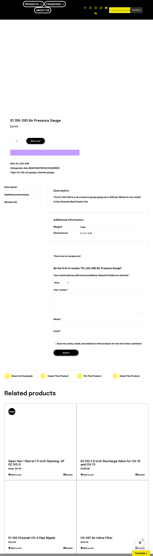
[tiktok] (101, 8)
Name (58, 319)
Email (57, 330)
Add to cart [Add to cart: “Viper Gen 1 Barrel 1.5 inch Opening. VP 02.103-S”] (16, 474)
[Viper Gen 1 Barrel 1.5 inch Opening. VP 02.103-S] (40, 430)
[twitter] (90, 8)
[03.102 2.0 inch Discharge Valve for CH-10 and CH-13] (112, 430)
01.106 (21, 172)
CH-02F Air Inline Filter (97, 538)
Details (69, 474)
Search (136, 10)
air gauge (31, 172)
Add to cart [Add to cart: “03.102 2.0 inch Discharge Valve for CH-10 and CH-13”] (88, 474)
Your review (61, 289)
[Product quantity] (17, 141)
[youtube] (106, 8)
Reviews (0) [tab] (10, 201)
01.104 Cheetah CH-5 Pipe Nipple (31, 538)
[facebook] (85, 8)
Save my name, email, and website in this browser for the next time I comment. (99, 343)
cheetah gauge (45, 172)
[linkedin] (96, 13)
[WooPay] (44, 152)
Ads (25, 167)
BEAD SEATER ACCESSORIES (44, 167)
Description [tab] (10, 186)
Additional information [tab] (16, 194)
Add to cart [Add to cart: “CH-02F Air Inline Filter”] (88, 548)
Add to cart (35, 141)
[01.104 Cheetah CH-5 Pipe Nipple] (40, 507)
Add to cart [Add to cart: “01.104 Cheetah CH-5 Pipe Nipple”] (16, 548)
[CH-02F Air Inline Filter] (112, 507)
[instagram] (96, 8)
